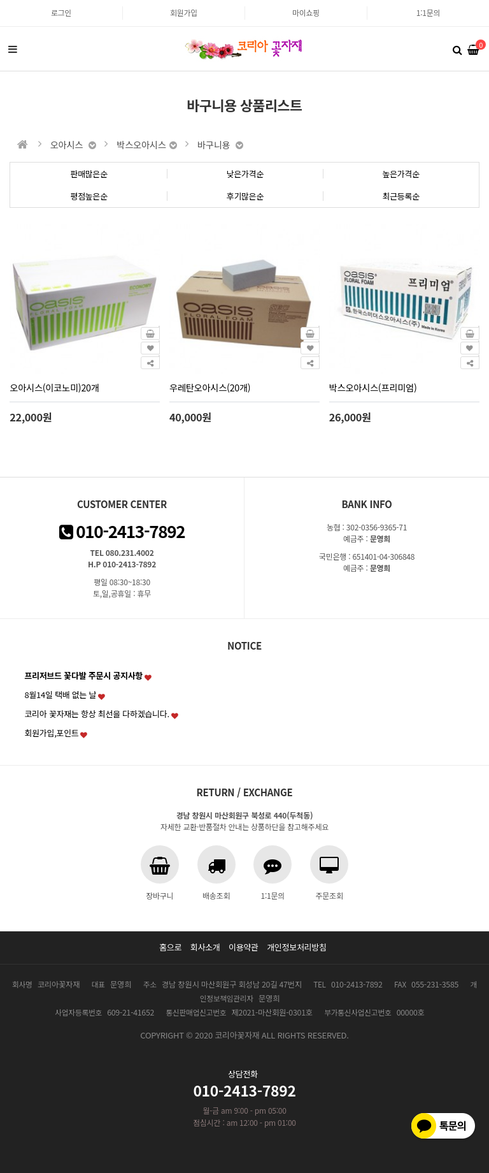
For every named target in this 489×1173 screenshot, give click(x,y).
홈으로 (170, 947)
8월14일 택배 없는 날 (60, 694)
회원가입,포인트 (51, 733)
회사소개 (205, 947)
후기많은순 (245, 196)
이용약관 (244, 947)
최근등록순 (401, 196)
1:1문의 (428, 12)
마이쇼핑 (306, 12)
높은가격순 (401, 173)
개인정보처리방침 (297, 947)
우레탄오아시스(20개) (209, 387)
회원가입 (183, 12)
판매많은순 (89, 173)
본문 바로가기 (0, 0)
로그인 (61, 12)
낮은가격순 (245, 173)
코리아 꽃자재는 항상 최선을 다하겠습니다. (96, 714)
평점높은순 (89, 196)
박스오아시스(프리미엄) (373, 387)
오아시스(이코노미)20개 (54, 387)
